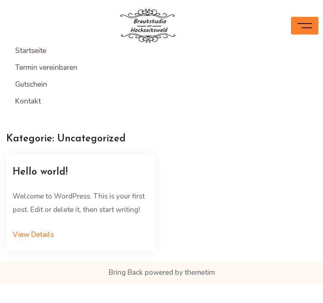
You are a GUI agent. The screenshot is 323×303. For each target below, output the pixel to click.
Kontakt (28, 101)
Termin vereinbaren (46, 67)
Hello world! (40, 172)
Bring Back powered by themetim (162, 272)
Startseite (30, 51)
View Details (33, 234)
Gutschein (31, 84)
